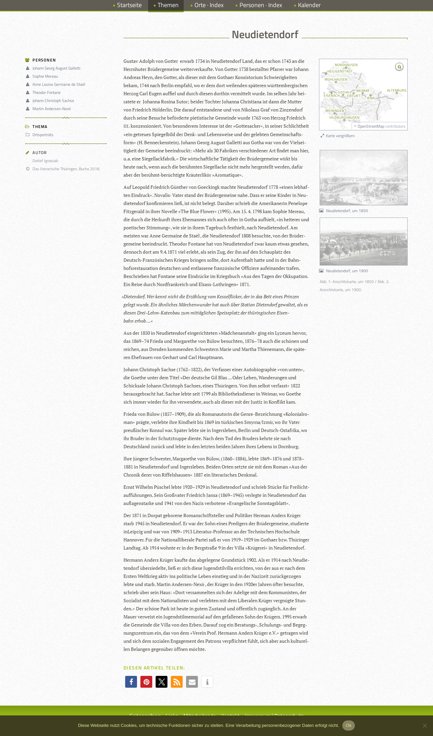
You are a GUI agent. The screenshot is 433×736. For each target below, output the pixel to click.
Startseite (129, 4)
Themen (168, 4)
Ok (348, 725)
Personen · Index (261, 4)
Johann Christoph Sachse (50, 100)
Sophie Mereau (42, 76)
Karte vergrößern (337, 135)
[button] (131, 682)
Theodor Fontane (44, 92)
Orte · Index (209, 4)
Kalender (309, 4)
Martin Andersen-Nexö (49, 108)
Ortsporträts (40, 134)
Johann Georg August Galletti (54, 68)
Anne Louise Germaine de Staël (56, 84)
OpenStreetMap (371, 126)
